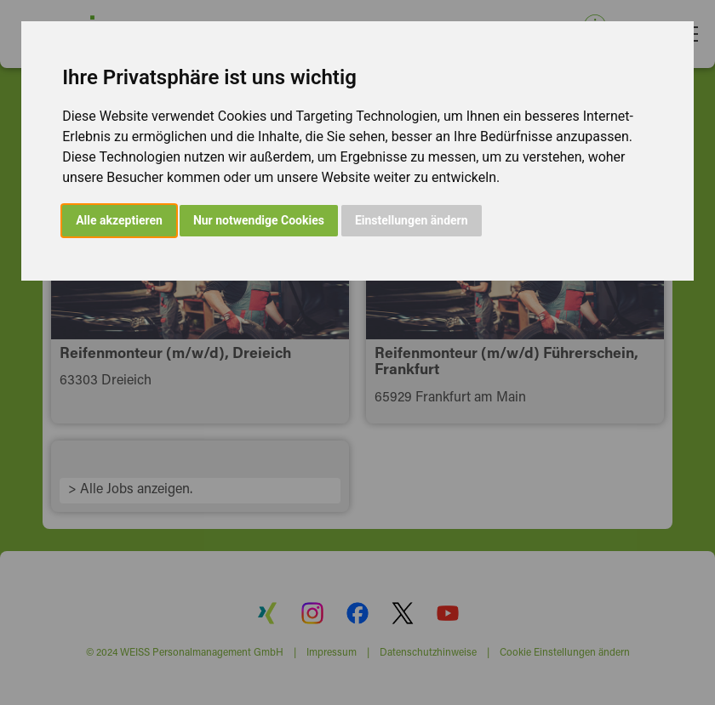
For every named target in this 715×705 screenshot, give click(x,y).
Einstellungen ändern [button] (411, 220)
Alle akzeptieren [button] (119, 220)
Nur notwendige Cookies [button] (258, 220)
